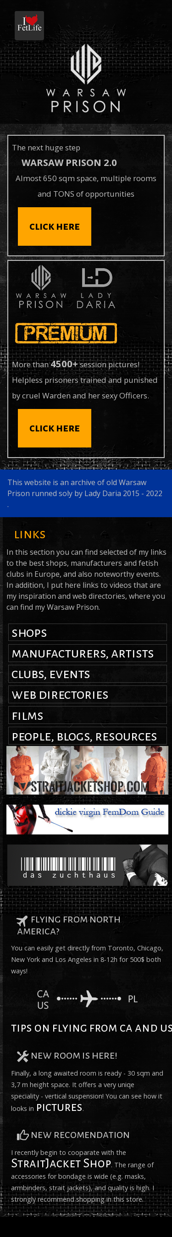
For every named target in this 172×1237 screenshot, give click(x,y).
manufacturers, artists (82, 653)
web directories (60, 694)
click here (54, 226)
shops (29, 632)
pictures (59, 1107)
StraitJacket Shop (61, 1163)
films (27, 715)
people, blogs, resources (84, 736)
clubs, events (50, 673)
